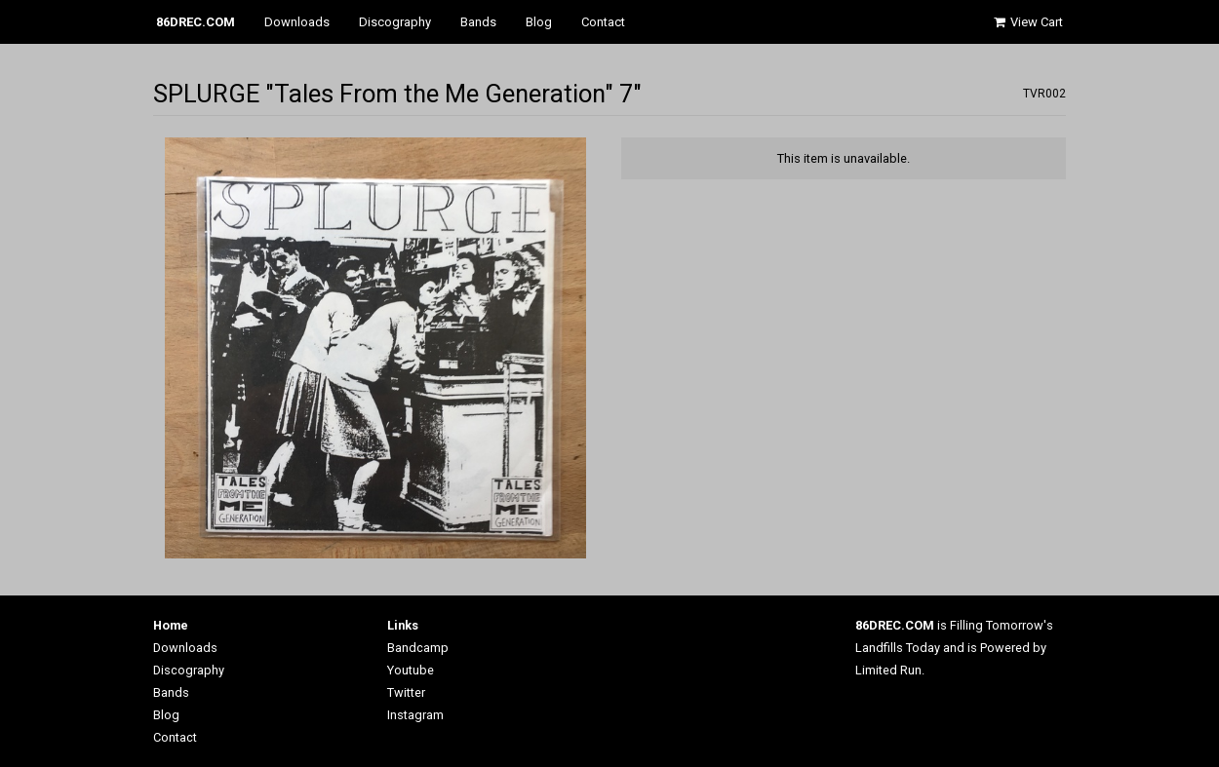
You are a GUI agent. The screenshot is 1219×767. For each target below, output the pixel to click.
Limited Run (888, 670)
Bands (478, 22)
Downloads (297, 22)
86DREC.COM (195, 22)
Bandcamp (418, 647)
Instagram (415, 715)
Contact (603, 22)
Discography (395, 22)
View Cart (1027, 22)
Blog (539, 22)
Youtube (410, 670)
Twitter (406, 692)
